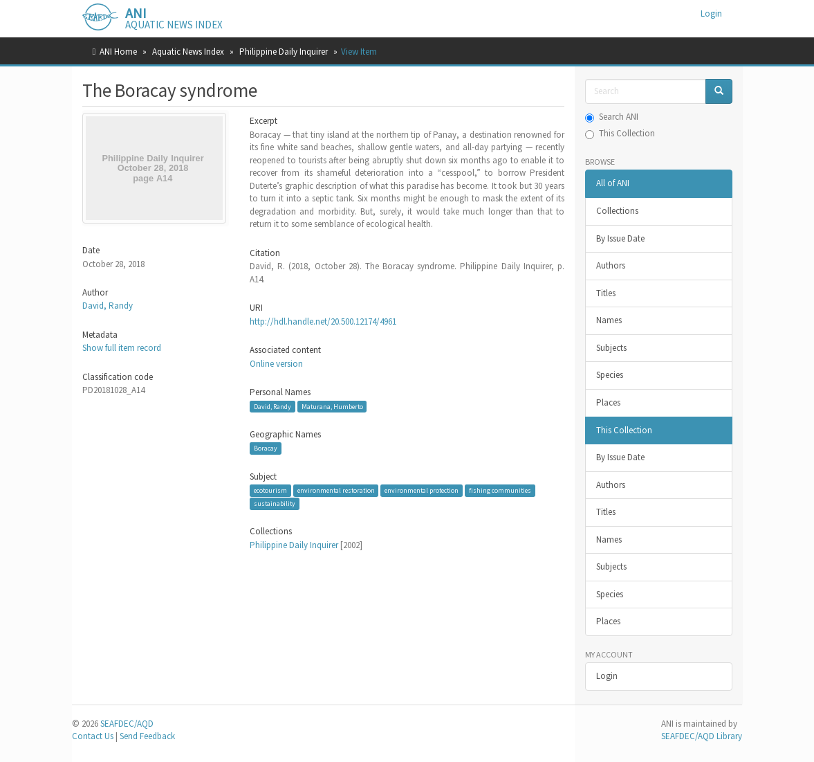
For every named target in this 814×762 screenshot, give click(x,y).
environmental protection (422, 490)
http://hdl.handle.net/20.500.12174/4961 (323, 321)
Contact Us (92, 736)
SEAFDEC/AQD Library (701, 736)
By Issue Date (620, 238)
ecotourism (270, 490)
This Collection (620, 133)
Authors (610, 265)
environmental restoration (336, 490)
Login (607, 676)
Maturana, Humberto (332, 405)
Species (609, 375)
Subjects (611, 348)
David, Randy (107, 305)
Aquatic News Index (188, 51)
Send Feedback (147, 736)
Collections (617, 211)
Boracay (265, 448)
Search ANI (611, 117)
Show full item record (121, 348)
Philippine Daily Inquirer (283, 51)
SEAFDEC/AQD (127, 723)
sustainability (274, 503)
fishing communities (500, 490)
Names (609, 320)
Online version (276, 364)
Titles (606, 293)
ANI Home (118, 51)
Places (608, 402)
